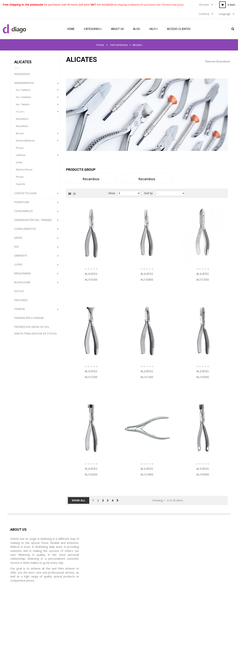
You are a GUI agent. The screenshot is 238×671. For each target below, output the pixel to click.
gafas (18, 240)
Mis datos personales (80, 629)
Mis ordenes (74, 608)
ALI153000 (202, 377)
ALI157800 (147, 474)
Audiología (22, 284)
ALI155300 (91, 279)
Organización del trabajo (33, 222)
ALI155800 (147, 279)
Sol (16, 249)
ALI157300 (202, 279)
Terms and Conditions (136, 615)
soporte (20, 186)
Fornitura (21, 204)
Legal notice (129, 608)
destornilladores (25, 142)
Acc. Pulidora (23, 92)
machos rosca (24, 171)
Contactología (25, 195)
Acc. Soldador (23, 99)
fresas (20, 150)
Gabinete (20, 257)
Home (100, 45)
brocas (20, 135)
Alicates (91, 274)
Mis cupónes (74, 636)
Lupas (18, 266)
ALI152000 (91, 474)
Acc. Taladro (23, 106)
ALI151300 (147, 377)
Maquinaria (22, 275)
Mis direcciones (76, 622)
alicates (20, 113)
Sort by (148, 193)
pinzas (20, 179)
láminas (20, 157)
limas (19, 164)
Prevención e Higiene (29, 320)
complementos (25, 231)
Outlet (19, 293)
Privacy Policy (130, 622)
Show (111, 193)
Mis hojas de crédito (79, 615)
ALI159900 (202, 474)
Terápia (19, 311)
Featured (21, 302)
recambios (22, 121)
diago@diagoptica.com (31, 629)
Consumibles (23, 213)
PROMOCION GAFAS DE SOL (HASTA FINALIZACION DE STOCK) (35, 332)
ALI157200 (91, 377)
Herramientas (24, 85)
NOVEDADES (22, 76)
